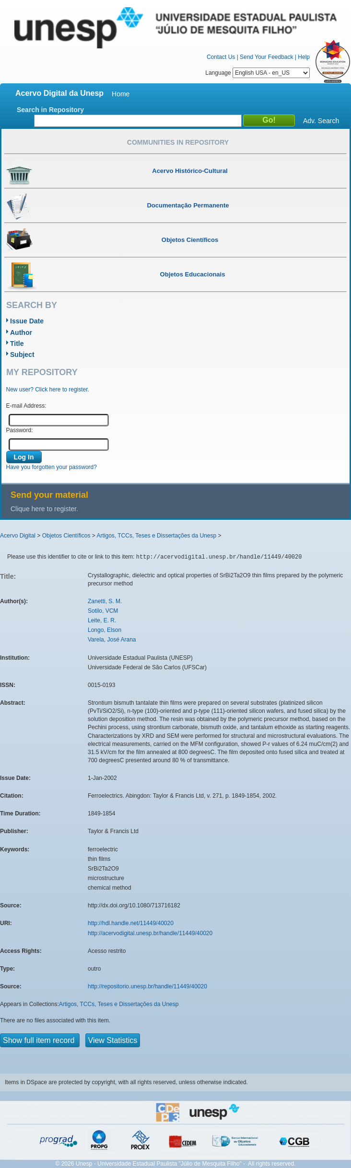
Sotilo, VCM (103, 610)
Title (17, 343)
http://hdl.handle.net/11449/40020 (131, 923)
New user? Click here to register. (47, 389)
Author (21, 332)
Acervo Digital (17, 535)
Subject (22, 354)
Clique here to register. (44, 509)
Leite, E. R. (102, 620)
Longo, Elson (104, 630)
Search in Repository (50, 110)
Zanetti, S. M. (105, 601)
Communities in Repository (178, 142)
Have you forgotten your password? (51, 467)
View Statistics (113, 1040)
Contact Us (221, 57)
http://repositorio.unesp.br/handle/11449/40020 (147, 986)
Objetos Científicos (66, 535)
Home (120, 94)
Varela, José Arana (112, 639)
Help (304, 57)
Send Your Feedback (266, 57)
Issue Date (27, 321)
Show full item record (40, 1040)
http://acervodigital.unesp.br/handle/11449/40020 (150, 933)
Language (257, 72)
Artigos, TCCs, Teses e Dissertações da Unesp (156, 535)
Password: (19, 430)
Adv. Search (321, 121)
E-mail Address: (26, 405)
